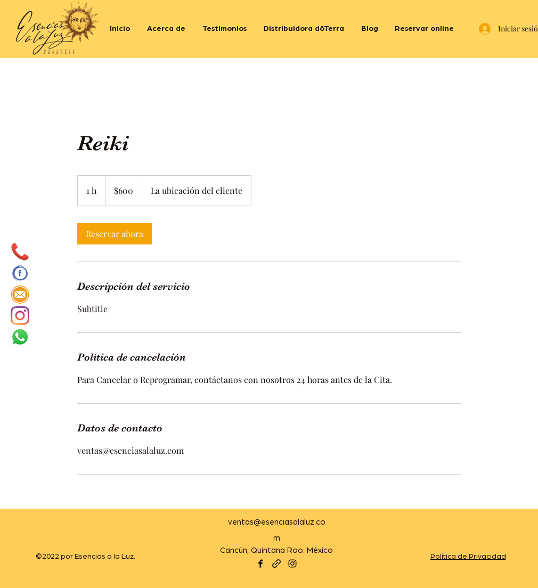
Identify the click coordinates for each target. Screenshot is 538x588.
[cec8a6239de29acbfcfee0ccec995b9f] (20, 273)
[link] (114, 233)
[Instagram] (20, 315)
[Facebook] (260, 563)
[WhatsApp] (20, 337)
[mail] (20, 294)
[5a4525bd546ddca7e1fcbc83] (20, 251)
